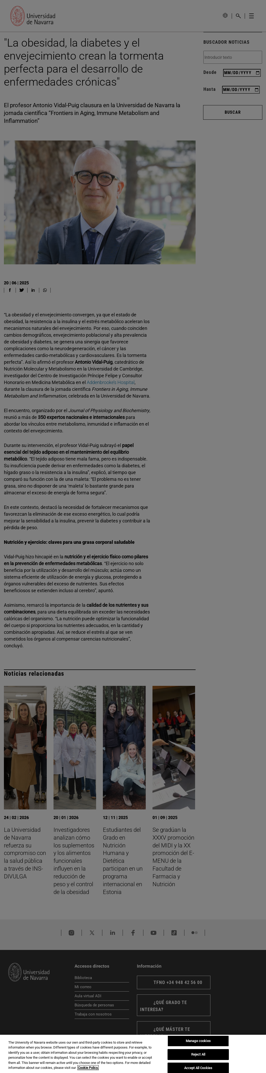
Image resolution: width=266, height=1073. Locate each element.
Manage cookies (198, 1041)
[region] (133, 1054)
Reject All (198, 1054)
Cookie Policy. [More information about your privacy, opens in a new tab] (88, 1068)
